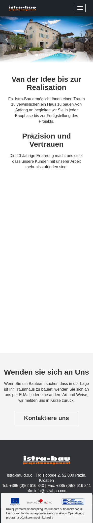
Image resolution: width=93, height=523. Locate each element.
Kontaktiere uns (46, 418)
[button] (7, 39)
